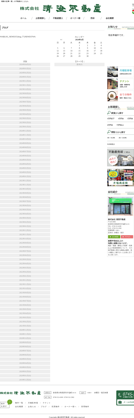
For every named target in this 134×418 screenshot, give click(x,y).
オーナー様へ (70, 407)
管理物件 (85, 407)
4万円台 (121, 119)
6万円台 (110, 125)
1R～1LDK (111, 138)
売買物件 (56, 407)
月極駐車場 (33, 403)
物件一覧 (19, 403)
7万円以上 (120, 125)
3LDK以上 (111, 144)
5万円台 (130, 119)
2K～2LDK (123, 138)
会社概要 (19, 407)
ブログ (44, 407)
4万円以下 (110, 119)
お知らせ (32, 407)
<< (61, 40)
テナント (47, 403)
